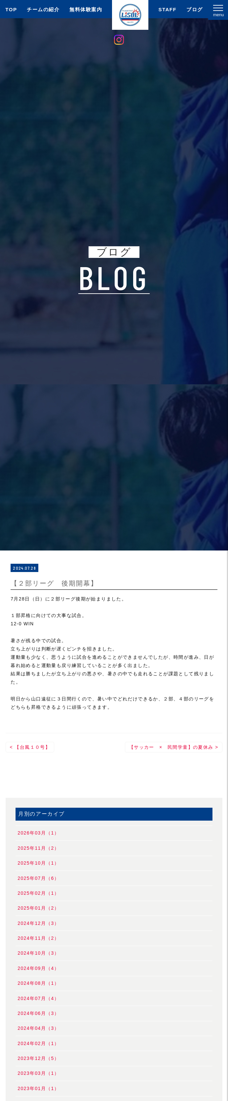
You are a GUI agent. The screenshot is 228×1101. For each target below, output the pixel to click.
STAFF (167, 9)
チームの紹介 (43, 9)
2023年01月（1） (38, 1088)
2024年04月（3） (38, 1028)
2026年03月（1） (38, 833)
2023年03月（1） (38, 1073)
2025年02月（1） (38, 893)
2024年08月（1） (38, 983)
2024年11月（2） (38, 938)
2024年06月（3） (38, 1013)
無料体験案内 (85, 9)
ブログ (194, 9)
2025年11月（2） (38, 848)
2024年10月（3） (38, 953)
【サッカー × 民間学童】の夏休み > (173, 747)
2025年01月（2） (38, 908)
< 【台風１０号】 (30, 747)
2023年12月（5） (38, 1058)
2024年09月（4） (38, 968)
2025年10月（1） (38, 863)
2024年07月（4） (38, 998)
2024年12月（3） (38, 923)
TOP (11, 9)
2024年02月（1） (38, 1043)
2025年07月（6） (38, 878)
